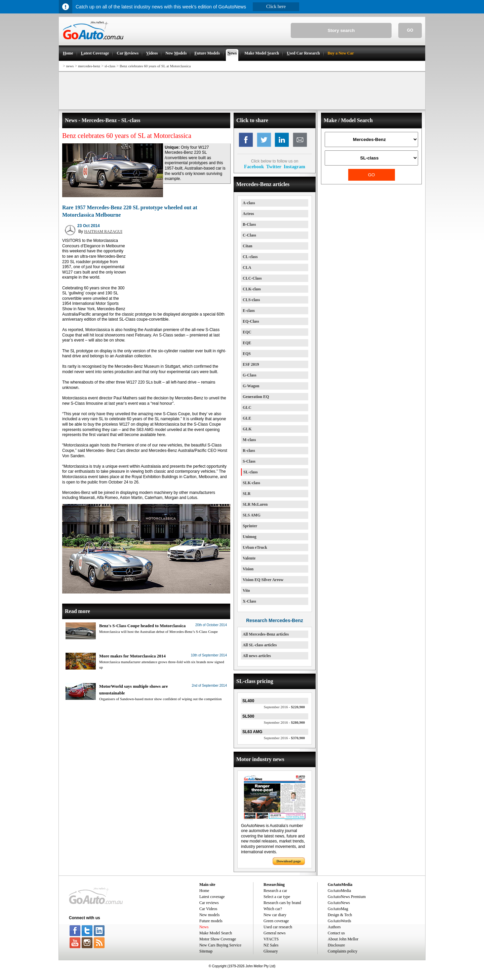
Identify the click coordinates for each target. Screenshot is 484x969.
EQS (247, 353)
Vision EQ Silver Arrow (263, 579)
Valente (249, 558)
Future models (211, 921)
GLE (247, 418)
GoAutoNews (339, 902)
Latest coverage (212, 896)
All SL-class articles (260, 645)
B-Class (249, 224)
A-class (249, 203)
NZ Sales (271, 945)
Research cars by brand (282, 902)
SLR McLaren (255, 504)
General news (275, 933)
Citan (247, 246)
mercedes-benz (89, 66)
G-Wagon (251, 386)
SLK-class (251, 482)
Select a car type (277, 896)
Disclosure (336, 945)
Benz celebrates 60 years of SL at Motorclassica (155, 66)
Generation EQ (256, 396)
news (70, 66)
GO (410, 30)
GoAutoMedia (339, 890)
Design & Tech (340, 914)
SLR (246, 493)
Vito (246, 590)
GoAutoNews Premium (347, 896)
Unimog (249, 536)
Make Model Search (215, 933)
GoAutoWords (339, 921)
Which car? (273, 908)
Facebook (254, 166)
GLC (247, 407)
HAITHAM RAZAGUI (103, 231)
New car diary (275, 914)
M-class (249, 439)
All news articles (257, 655)
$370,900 (284, 738)
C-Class (249, 235)
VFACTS (271, 939)
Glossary (271, 951)
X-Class (249, 601)
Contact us (336, 933)
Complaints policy (342, 951)
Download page (289, 861)
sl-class (110, 66)
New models (209, 914)
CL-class (250, 256)
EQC (247, 332)
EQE (247, 342)
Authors (334, 927)
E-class (249, 310)
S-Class (249, 461)
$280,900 (284, 722)
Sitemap (205, 951)
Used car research (278, 927)
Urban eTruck (255, 547)
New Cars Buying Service (220, 945)
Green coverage (276, 921)
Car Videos (208, 908)
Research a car (275, 890)
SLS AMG (251, 515)
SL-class (250, 472)
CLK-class (252, 289)
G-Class (249, 375)
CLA (247, 267)
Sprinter (250, 526)
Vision (248, 569)
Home (204, 890)
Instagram (294, 166)
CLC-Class (252, 278)
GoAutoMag (338, 908)
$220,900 (284, 707)
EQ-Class (251, 321)
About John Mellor (343, 939)
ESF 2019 (251, 364)
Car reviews (209, 902)
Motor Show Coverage (217, 939)
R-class (249, 450)
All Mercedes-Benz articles (266, 634)
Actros (248, 213)
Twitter (273, 166)
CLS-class (251, 299)
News (203, 927)
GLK (247, 429)
